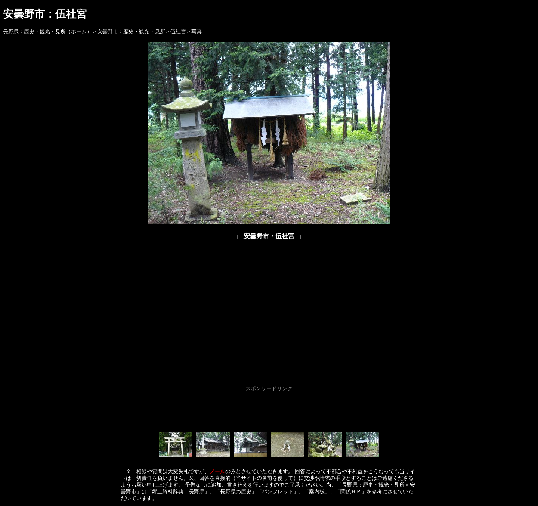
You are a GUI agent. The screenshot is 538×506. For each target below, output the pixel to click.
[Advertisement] (269, 410)
